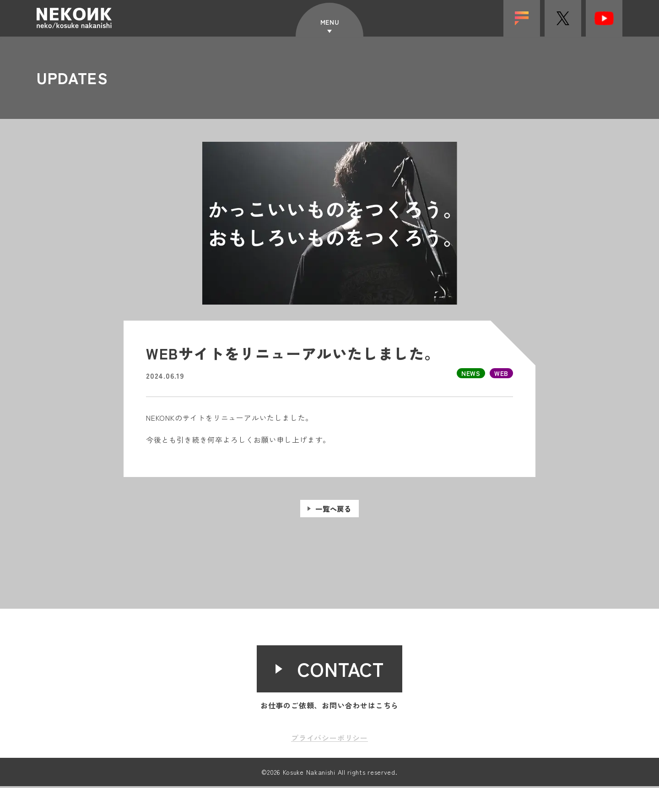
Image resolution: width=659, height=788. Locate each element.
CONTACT (341, 671)
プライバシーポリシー (329, 739)
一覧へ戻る (333, 519)
